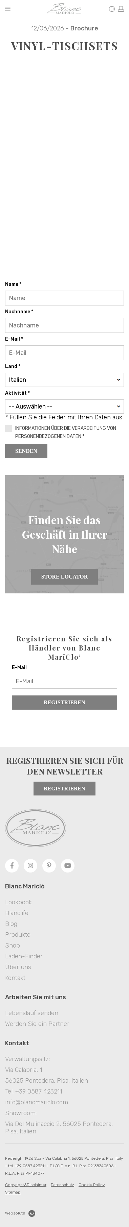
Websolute (20, 1213)
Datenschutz (62, 1184)
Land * (12, 366)
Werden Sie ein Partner (37, 1024)
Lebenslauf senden (31, 1013)
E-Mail (19, 667)
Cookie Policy (92, 1184)
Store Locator (64, 577)
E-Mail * (14, 339)
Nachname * (19, 312)
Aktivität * (17, 393)
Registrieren (64, 702)
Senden (26, 451)
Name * (13, 284)
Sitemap (13, 1192)
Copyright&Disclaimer (25, 1184)
